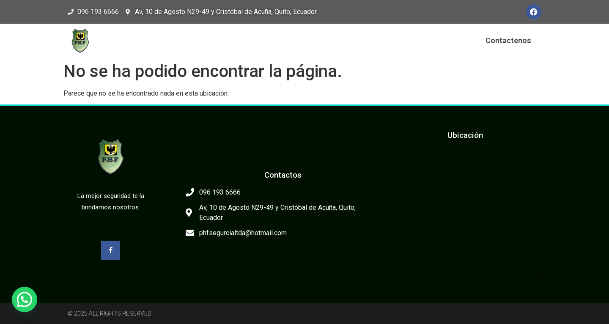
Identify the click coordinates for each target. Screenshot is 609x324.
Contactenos (508, 40)
